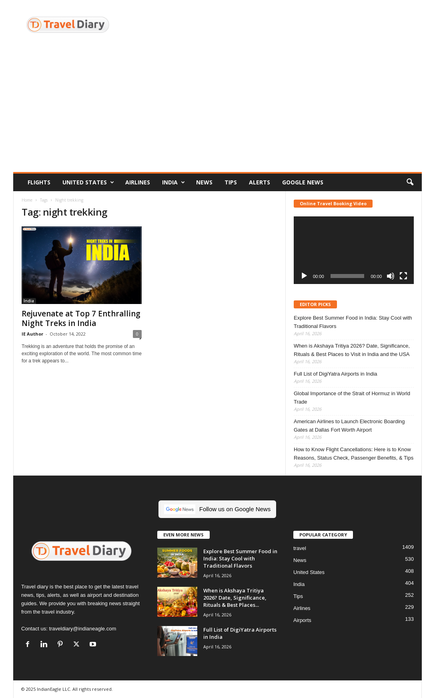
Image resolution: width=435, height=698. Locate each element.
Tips (231, 182)
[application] (354, 250)
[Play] (304, 276)
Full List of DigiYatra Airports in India (335, 374)
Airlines (137, 182)
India (173, 182)
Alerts (259, 182)
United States (88, 182)
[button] (410, 182)
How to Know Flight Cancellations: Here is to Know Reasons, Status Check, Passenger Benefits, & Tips (353, 453)
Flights (39, 182)
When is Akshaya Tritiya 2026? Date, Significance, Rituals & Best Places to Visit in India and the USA (352, 350)
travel (299, 548)
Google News (302, 182)
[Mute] (391, 276)
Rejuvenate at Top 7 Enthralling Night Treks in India (81, 318)
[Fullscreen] (403, 276)
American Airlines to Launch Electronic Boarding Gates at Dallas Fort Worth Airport (349, 425)
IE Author (32, 334)
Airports (302, 620)
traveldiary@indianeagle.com (82, 629)
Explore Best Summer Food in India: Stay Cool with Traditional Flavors (353, 322)
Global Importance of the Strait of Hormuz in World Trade (352, 397)
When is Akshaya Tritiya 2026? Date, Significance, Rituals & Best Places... (235, 597)
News (204, 182)
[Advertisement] (217, 112)
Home (27, 200)
